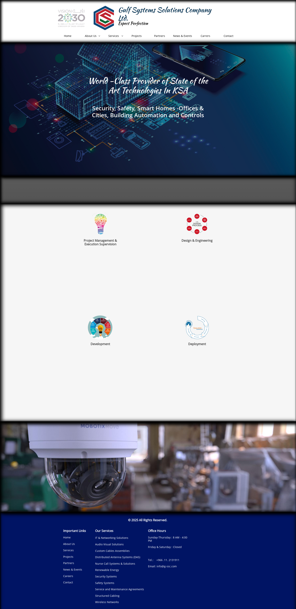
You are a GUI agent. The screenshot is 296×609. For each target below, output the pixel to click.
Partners (68, 563)
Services (68, 550)
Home (67, 537)
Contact (68, 582)
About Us (69, 544)
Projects (68, 557)
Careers (68, 576)
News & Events (72, 569)
